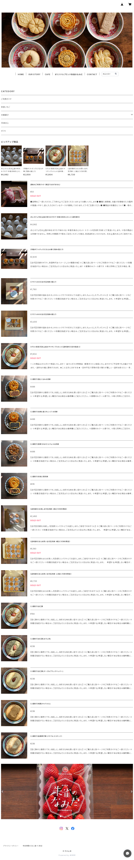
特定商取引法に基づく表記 (32, 846)
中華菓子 (5, 115)
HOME (21, 74)
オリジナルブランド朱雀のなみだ (69, 74)
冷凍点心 (5, 123)
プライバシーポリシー (11, 846)
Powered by (67, 855)
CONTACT (92, 74)
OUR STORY (34, 74)
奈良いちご (5, 107)
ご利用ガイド (6, 99)
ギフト (3, 131)
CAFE (47, 74)
